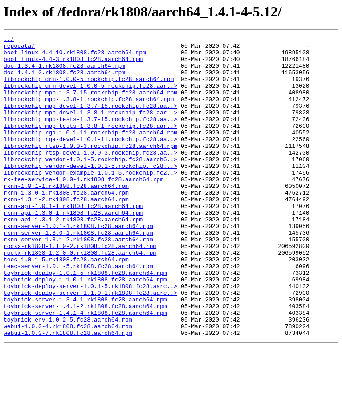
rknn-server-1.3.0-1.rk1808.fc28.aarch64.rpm (78, 273)
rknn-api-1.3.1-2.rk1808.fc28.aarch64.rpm (73, 256)
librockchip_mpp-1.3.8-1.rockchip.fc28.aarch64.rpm (89, 112)
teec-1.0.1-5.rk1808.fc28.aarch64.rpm (66, 305)
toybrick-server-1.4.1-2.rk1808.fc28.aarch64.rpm (85, 361)
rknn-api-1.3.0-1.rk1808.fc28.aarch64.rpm (73, 248)
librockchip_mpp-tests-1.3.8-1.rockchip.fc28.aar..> (90, 144)
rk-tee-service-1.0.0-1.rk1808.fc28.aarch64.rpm (83, 208)
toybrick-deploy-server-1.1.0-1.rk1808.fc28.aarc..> (90, 345)
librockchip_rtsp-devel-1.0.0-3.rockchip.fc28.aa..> (90, 176)
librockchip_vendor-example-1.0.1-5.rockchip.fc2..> (90, 200)
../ (9, 40)
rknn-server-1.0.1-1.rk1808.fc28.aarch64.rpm (78, 264)
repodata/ (19, 48)
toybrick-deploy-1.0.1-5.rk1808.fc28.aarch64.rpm (85, 321)
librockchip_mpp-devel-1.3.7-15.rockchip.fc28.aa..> (90, 120)
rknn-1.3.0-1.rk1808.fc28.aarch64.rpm (66, 224)
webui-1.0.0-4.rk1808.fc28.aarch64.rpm (68, 385)
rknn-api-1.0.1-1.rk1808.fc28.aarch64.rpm (73, 240)
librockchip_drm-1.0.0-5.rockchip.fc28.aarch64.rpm (89, 88)
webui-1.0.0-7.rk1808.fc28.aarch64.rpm (68, 393)
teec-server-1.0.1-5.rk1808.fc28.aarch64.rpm (78, 313)
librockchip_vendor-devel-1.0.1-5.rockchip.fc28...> (90, 192)
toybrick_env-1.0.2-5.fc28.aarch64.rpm (68, 377)
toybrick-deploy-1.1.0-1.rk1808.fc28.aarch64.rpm (85, 329)
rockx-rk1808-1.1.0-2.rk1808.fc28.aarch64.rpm (80, 289)
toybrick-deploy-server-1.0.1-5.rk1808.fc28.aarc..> (90, 337)
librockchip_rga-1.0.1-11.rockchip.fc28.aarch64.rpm (90, 152)
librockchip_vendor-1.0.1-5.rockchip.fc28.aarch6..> (90, 184)
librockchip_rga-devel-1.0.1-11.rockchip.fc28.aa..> (90, 160)
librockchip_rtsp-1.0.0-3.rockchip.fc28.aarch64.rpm (90, 168)
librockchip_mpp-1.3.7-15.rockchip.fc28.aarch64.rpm (90, 104)
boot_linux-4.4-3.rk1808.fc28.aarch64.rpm (73, 64)
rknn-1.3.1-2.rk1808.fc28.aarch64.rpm (66, 232)
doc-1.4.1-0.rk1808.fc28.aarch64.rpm (64, 80)
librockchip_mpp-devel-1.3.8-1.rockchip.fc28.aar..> (90, 128)
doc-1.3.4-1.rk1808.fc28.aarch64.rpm (64, 72)
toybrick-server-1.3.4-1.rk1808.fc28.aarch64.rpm (85, 353)
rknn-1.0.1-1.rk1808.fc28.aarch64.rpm (66, 216)
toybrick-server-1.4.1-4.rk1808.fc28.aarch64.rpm (85, 369)
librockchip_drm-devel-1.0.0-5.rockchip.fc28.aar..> (90, 96)
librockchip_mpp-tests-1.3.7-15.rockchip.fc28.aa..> (90, 136)
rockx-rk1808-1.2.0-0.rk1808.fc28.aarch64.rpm (80, 297)
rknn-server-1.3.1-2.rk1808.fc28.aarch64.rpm (78, 281)
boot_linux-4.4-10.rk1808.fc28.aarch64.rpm (75, 56)
